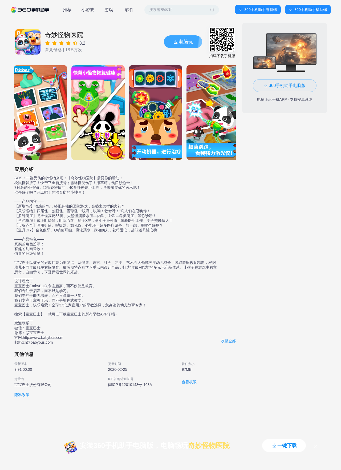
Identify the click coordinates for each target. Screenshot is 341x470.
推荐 (67, 9)
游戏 (108, 9)
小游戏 (88, 9)
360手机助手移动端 (310, 9)
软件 (129, 9)
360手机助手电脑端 (260, 9)
